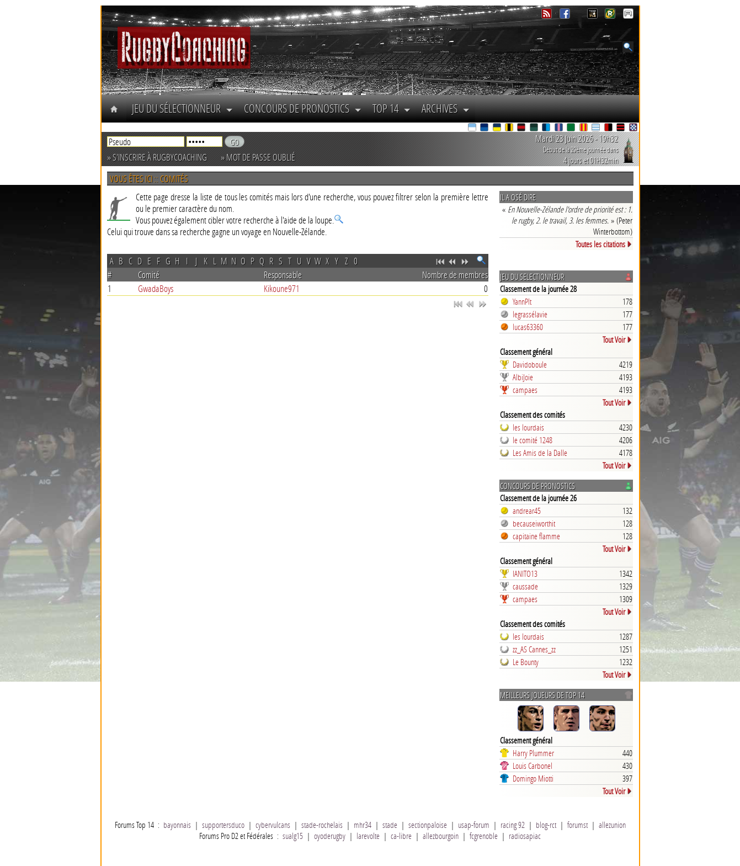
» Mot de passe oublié (258, 157)
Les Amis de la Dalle (540, 452)
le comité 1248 (532, 439)
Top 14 (391, 108)
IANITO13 (525, 573)
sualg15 (293, 835)
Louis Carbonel (532, 765)
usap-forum (473, 824)
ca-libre (401, 835)
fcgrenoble (484, 835)
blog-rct (546, 824)
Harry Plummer (533, 752)
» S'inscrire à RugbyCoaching (157, 157)
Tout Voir (617, 339)
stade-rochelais (322, 824)
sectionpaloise (427, 824)
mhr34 (362, 824)
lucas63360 (528, 326)
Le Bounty (526, 661)
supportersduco (223, 824)
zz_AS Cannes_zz (534, 649)
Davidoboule (530, 364)
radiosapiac (525, 835)
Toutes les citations (604, 243)
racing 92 (513, 824)
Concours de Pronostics (302, 108)
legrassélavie (530, 314)
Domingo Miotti (533, 778)
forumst (577, 824)
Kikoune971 (282, 288)
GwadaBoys (155, 288)
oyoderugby (329, 835)
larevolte (368, 835)
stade (389, 824)
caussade (525, 586)
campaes (525, 389)
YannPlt (522, 301)
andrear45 (527, 510)
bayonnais (177, 824)
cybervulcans (272, 824)
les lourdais (528, 427)
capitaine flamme (536, 535)
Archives (446, 108)
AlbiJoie (523, 376)
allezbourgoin (441, 835)
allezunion (612, 824)
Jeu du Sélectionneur (182, 108)
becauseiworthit (534, 523)
